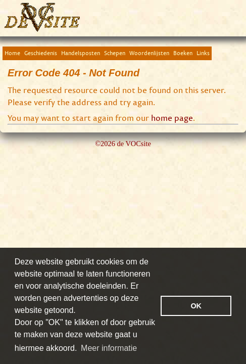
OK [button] (196, 306)
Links (203, 53)
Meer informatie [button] (109, 348)
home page (172, 118)
